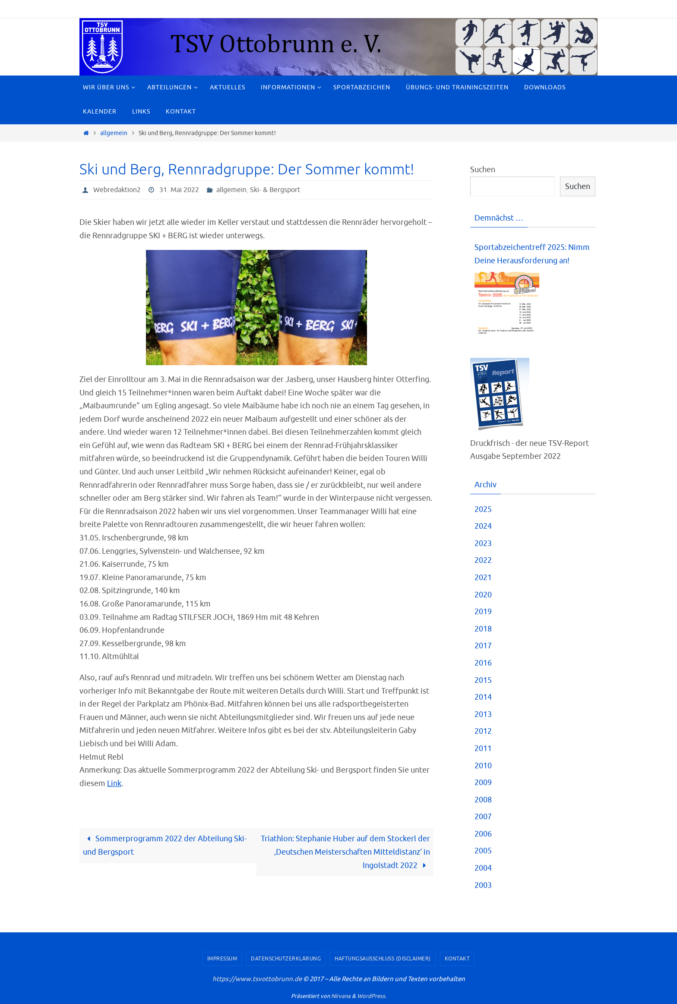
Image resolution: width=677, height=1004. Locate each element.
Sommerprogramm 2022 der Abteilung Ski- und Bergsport (165, 845)
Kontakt (457, 958)
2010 (483, 765)
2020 (483, 595)
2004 (483, 868)
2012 (483, 731)
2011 (483, 748)
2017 (483, 645)
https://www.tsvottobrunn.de (257, 979)
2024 (483, 526)
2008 (483, 800)
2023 (483, 543)
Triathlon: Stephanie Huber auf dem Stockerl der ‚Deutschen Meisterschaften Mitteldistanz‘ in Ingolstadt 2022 (345, 852)
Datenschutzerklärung (286, 958)
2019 (483, 611)
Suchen (482, 169)
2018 (483, 629)
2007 (483, 816)
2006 (483, 834)
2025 (483, 509)
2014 (483, 697)
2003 (483, 885)
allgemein (113, 133)
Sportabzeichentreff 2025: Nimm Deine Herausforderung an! (532, 254)
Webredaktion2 (117, 190)
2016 (483, 663)
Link (114, 783)
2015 (483, 680)
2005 (483, 851)
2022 (483, 560)
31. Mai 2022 (179, 190)
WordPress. (371, 996)
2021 (483, 577)
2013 (483, 714)
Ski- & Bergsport (275, 190)
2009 (483, 782)
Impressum (222, 958)
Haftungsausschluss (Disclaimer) (383, 958)
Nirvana (341, 996)
